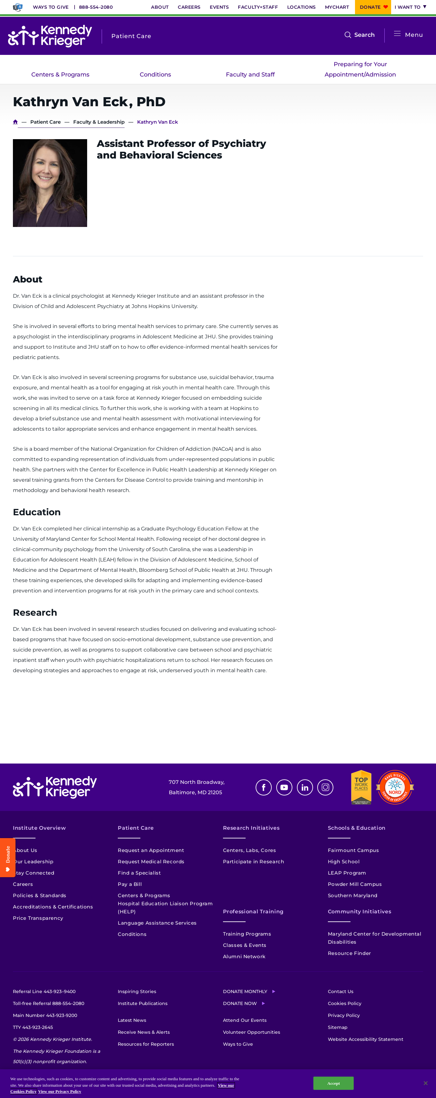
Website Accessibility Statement (365, 1039)
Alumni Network (244, 956)
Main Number (45, 1015)
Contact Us (340, 991)
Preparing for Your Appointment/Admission (360, 69)
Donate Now (240, 1003)
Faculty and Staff (250, 74)
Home (15, 121)
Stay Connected (33, 873)
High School (344, 861)
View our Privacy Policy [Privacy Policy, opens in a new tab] (59, 1091)
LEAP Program (347, 873)
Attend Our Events (245, 1020)
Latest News (132, 1020)
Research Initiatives (251, 828)
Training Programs (247, 934)
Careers (189, 7)
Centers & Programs (60, 74)
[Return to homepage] (50, 36)
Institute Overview (39, 828)
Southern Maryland (353, 895)
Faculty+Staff (258, 7)
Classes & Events (245, 945)
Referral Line (44, 991)
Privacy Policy (344, 1015)
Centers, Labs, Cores (249, 850)
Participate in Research (253, 861)
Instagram (325, 787)
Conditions (155, 74)
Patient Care (45, 122)
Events (219, 7)
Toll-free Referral (48, 1003)
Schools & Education (357, 828)
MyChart (337, 7)
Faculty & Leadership (99, 122)
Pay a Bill (130, 884)
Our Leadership (33, 861)
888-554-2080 (96, 7)
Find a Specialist (139, 873)
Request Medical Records (151, 861)
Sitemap (338, 1027)
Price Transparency (38, 918)
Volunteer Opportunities (251, 1032)
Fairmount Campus (353, 850)
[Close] (426, 1083)
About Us (25, 850)
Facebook (264, 787)
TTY (33, 1027)
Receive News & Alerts (144, 1032)
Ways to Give (51, 7)
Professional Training (253, 911)
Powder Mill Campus (355, 884)
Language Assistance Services (157, 923)
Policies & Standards (39, 895)
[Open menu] (397, 34)
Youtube (284, 787)
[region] (218, 1083)
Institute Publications (142, 1003)
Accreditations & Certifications (53, 907)
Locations (301, 7)
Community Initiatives (359, 911)
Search (364, 35)
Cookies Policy (344, 1003)
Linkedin (305, 787)
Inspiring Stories (137, 991)
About (160, 7)
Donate (370, 7)
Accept (333, 1083)
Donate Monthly (245, 991)
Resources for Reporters (146, 1044)
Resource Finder (349, 953)
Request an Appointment (151, 850)
